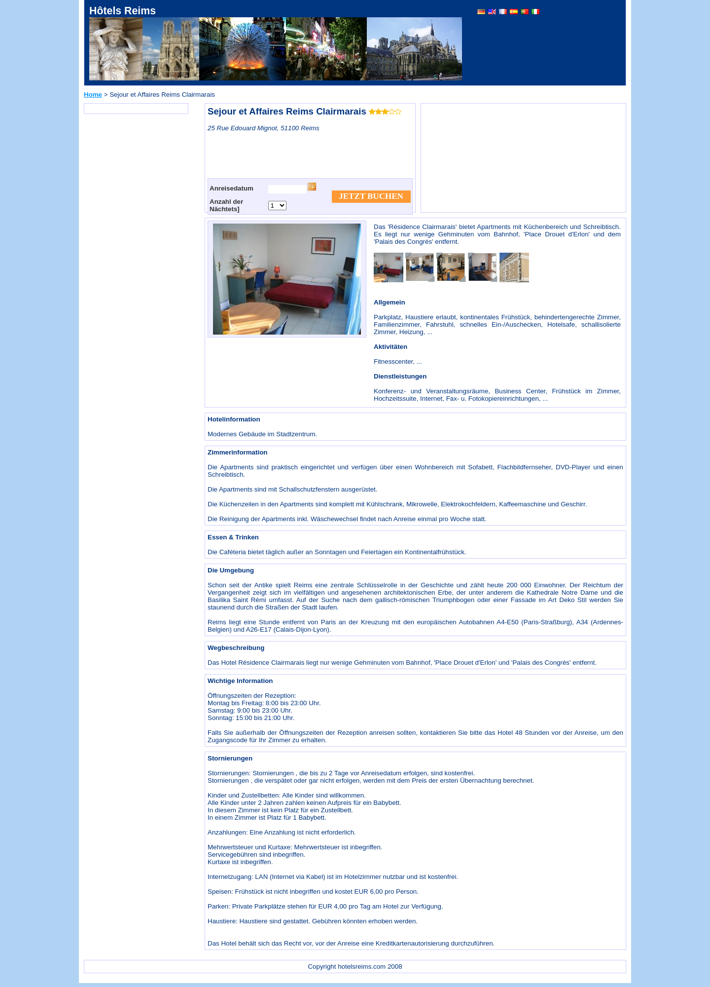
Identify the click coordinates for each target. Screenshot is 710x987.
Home (93, 94)
